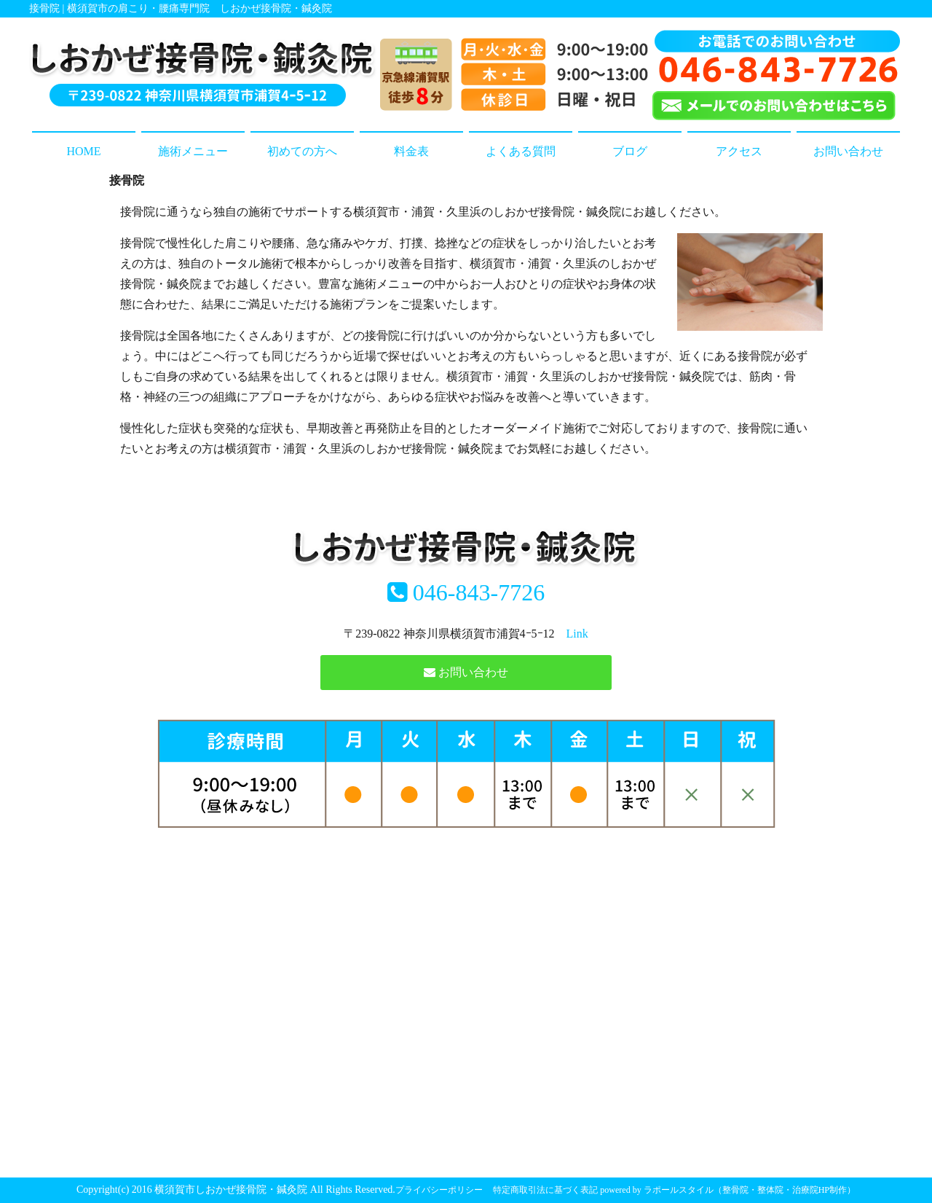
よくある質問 (521, 151)
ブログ (629, 151)
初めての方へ (302, 151)
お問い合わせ (848, 151)
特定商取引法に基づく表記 (545, 1190)
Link (577, 633)
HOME (83, 151)
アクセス (739, 151)
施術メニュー (193, 151)
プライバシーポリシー (439, 1190)
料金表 (411, 151)
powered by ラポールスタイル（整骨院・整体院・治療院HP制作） (728, 1190)
